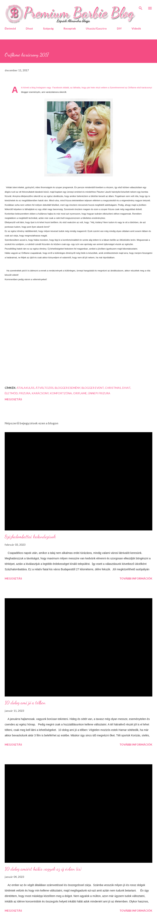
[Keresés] (140, 7)
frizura (25, 393)
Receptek (70, 28)
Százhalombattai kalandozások (30, 536)
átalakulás (25, 387)
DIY (119, 28)
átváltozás (45, 387)
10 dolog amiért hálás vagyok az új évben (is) (43, 869)
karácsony (40, 393)
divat (126, 387)
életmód (11, 393)
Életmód (10, 28)
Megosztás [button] (13, 399)
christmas (113, 387)
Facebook (57, 87)
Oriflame (80, 393)
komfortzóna (61, 393)
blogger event (93, 387)
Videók (136, 28)
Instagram (41, 87)
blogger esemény (67, 387)
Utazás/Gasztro (96, 28)
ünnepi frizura (99, 393)
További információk (135, 578)
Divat (29, 28)
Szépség (48, 28)
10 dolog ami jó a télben (25, 702)
